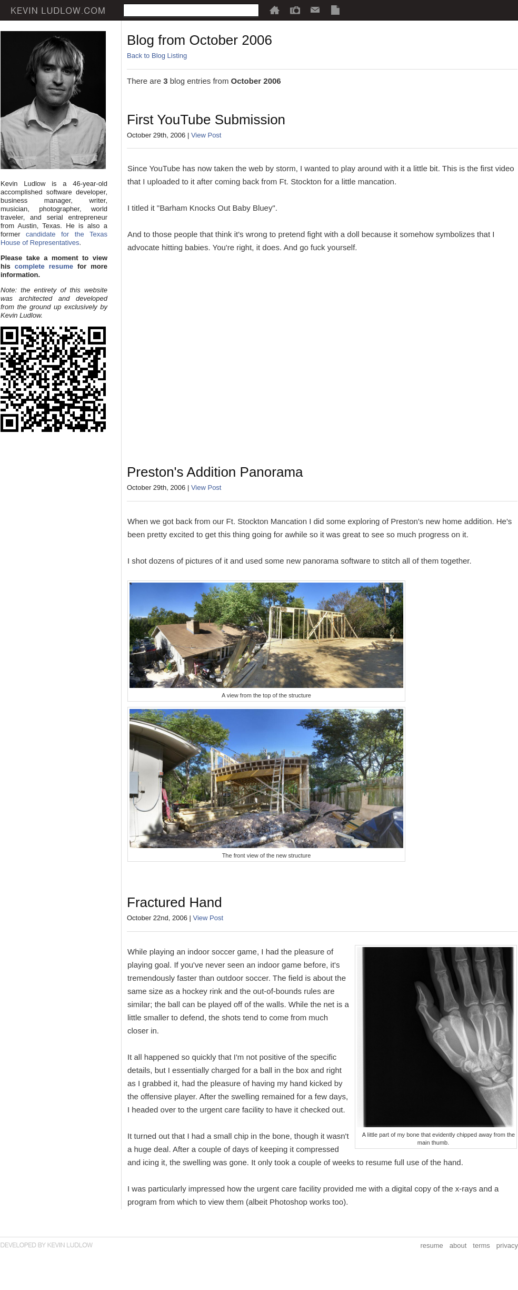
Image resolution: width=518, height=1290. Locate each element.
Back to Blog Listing (157, 56)
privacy (507, 1245)
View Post (206, 135)
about (458, 1245)
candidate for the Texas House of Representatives (54, 238)
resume (431, 1245)
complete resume (44, 266)
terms (481, 1245)
